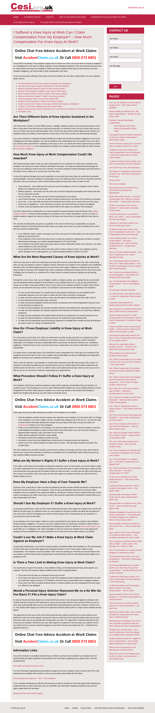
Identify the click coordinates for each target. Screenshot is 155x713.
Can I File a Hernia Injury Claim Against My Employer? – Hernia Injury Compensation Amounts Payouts (125, 417)
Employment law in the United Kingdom (28, 693)
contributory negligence (25, 149)
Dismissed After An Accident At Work (108, 17)
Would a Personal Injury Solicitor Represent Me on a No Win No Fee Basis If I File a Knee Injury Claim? (57, 109)
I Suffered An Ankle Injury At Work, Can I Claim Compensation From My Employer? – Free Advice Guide (125, 579)
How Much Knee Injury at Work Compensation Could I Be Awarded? (43, 86)
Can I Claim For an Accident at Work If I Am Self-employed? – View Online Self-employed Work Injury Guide (124, 274)
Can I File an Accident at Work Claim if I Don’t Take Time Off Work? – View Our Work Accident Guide (124, 426)
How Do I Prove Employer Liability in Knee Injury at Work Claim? (42, 91)
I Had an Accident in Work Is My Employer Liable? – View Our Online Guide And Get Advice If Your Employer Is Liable (125, 329)
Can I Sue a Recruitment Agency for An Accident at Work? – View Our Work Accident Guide (124, 444)
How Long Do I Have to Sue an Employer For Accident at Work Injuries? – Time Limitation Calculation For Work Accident (124, 535)
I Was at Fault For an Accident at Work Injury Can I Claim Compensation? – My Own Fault (124, 605)
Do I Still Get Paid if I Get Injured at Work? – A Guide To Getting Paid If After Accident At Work (125, 296)
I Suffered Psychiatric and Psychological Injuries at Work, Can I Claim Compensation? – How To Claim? (124, 588)
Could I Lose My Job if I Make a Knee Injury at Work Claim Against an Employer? (48, 104)
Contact (50, 17)
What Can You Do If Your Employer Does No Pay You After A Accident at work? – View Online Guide (124, 656)
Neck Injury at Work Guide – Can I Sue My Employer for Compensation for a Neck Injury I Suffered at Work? (125, 614)
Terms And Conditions (117, 184)
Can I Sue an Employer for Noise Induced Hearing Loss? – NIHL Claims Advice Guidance (124, 105)
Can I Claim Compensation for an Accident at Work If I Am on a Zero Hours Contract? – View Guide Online (125, 361)
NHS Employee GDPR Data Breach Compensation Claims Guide (125, 128)
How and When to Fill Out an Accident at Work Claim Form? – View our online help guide (124, 526)
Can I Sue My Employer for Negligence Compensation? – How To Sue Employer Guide (124, 283)
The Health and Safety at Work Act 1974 (28, 666)
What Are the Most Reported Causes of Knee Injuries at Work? (41, 89)
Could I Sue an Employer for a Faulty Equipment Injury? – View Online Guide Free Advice (124, 479)
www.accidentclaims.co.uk (90, 526)
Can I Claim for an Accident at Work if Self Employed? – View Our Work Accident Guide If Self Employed (125, 399)
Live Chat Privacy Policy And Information (124, 168)
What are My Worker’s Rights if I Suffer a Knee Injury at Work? (41, 96)
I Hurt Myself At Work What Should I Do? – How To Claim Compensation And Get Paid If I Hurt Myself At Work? (125, 337)
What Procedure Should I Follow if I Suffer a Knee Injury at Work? (42, 94)
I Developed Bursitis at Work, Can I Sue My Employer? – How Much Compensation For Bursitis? (125, 558)
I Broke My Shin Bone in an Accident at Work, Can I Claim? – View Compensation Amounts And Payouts (125, 216)
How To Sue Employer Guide (72, 17)
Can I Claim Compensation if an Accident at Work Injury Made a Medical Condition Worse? (124, 370)
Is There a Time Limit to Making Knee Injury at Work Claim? (40, 106)
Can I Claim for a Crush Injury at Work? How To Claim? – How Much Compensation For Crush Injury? (124, 391)
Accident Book (23, 425)
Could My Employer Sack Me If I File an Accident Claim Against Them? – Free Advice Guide (124, 488)
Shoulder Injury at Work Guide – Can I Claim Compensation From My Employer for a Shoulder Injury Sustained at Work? (124, 632)
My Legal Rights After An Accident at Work (60, 22)
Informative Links (24, 111)
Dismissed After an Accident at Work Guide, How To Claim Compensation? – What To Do (124, 497)
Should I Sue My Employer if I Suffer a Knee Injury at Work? (40, 101)
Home (15, 17)
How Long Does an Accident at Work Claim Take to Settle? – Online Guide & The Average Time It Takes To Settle (125, 543)
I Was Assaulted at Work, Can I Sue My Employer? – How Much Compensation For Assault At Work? (125, 596)
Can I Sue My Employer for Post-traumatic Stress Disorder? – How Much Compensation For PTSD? (125, 470)
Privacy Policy (114, 180)
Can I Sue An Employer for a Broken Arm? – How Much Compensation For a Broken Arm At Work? (125, 452)
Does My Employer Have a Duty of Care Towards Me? (38, 99)
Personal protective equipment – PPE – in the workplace (34, 678)
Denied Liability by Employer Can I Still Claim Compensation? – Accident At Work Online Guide (125, 113)
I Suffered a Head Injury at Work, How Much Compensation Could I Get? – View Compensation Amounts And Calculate (124, 231)
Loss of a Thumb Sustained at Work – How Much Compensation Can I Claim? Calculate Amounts (125, 254)
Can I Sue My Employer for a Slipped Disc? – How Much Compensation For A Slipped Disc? (124, 461)
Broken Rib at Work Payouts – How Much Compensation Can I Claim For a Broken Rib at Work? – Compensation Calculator (124, 199)
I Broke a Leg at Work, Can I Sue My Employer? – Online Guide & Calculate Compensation (123, 207)
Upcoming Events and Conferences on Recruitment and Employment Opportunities (123, 190)
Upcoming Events (32, 17)
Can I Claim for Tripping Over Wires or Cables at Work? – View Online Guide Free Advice (125, 408)
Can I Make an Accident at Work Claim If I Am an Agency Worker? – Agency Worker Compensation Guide (125, 435)
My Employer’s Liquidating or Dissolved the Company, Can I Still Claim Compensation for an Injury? (125, 173)
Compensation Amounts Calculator (122, 290)
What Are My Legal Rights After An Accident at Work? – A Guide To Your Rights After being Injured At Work (123, 346)
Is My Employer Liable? (24, 22)
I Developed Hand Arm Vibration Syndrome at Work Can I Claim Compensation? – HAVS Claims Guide (125, 137)
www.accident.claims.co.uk (25, 146)
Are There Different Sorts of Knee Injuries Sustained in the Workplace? (44, 84)
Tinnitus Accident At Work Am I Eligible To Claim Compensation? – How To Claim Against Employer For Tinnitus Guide (124, 641)
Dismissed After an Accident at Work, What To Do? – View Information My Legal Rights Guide (125, 505)
